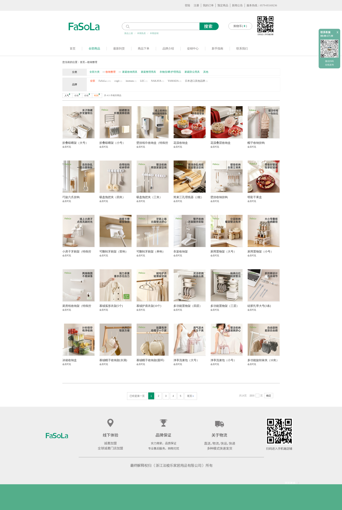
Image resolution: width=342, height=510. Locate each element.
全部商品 (94, 48)
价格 (77, 95)
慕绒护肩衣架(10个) (148, 305)
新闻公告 (237, 5)
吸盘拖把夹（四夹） (112, 197)
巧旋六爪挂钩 (71, 197)
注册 (196, 5)
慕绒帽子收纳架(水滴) (113, 360)
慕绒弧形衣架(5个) (111, 305)
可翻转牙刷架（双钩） (113, 251)
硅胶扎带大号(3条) (259, 305)
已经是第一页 (137, 395)
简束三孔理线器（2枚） (188, 197)
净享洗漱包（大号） (186, 360)
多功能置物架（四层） (187, 305)
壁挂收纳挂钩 (219, 197)
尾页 (190, 395)
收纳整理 (92, 62)
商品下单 (143, 48)
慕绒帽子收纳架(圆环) (150, 360)
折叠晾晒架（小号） (112, 142)
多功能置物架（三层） (224, 305)
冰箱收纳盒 (69, 360)
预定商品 (222, 5)
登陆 (187, 5)
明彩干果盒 (254, 197)
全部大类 (94, 72)
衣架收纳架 (180, 251)
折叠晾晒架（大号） (75, 142)
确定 (268, 395)
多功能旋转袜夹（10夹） (263, 360)
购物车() (240, 26)
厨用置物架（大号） (223, 251)
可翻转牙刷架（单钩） (150, 251)
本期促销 (154, 33)
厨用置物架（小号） (260, 251)
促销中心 (193, 48)
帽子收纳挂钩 (256, 142)
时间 (97, 95)
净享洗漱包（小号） (223, 360)
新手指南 (217, 48)
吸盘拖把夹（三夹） (149, 197)
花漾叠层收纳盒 (220, 142)
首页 (72, 48)
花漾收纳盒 (180, 142)
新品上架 (128, 33)
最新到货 (119, 48)
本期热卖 (141, 33)
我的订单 (208, 5)
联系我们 (242, 48)
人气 (67, 95)
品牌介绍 (168, 48)
